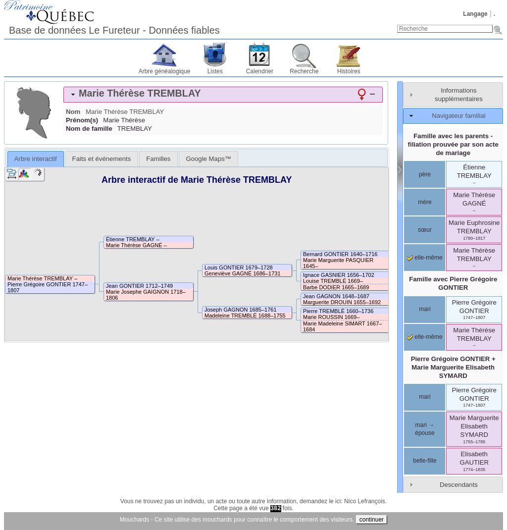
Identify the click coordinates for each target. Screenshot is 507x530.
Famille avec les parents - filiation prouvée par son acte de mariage (453, 144)
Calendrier (259, 71)
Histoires (348, 71)
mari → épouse (424, 429)
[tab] (223, 95)
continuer (371, 519)
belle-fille (424, 460)
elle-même (424, 257)
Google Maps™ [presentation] (208, 158)
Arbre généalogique (165, 71)
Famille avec (453, 283)
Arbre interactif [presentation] (35, 158)
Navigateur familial (458, 115)
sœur (425, 229)
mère (424, 202)
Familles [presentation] (158, 158)
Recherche (304, 71)
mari (424, 309)
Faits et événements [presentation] (101, 158)
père (425, 174)
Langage (475, 13)
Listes (215, 71)
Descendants (459, 484)
